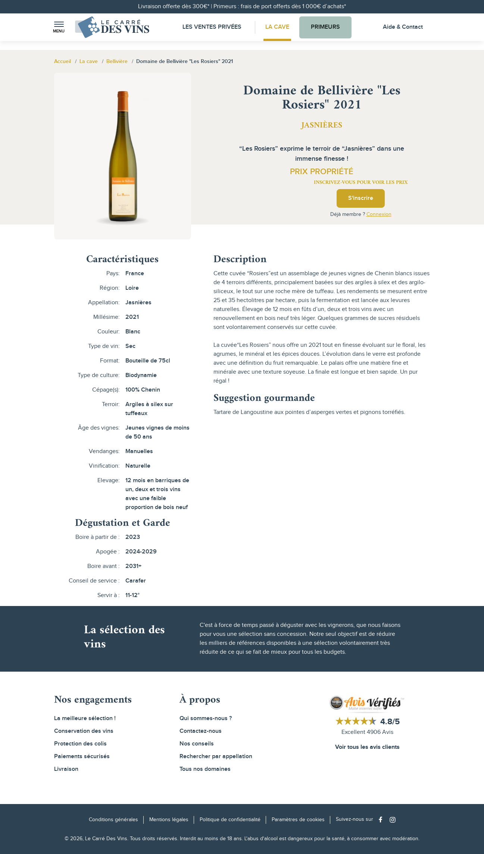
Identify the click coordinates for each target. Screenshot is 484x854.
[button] (59, 27)
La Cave (277, 27)
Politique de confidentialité (230, 820)
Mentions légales (168, 820)
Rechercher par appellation (215, 756)
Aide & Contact (403, 27)
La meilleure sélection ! (85, 718)
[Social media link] (382, 819)
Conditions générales (113, 820)
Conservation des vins (83, 731)
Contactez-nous (200, 731)
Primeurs (325, 27)
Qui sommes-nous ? (205, 718)
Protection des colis (80, 743)
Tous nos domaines (205, 769)
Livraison (66, 769)
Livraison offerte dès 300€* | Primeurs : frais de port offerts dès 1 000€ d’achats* (242, 6)
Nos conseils (196, 743)
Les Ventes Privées (211, 27)
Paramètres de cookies (298, 820)
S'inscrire (360, 198)
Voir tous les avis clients (367, 747)
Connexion (378, 214)
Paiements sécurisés (82, 756)
